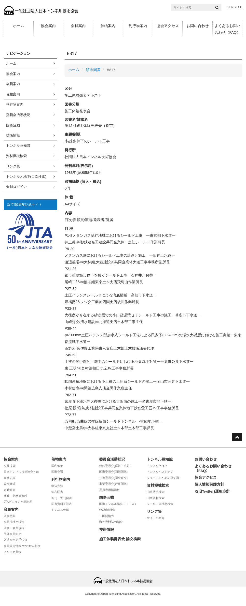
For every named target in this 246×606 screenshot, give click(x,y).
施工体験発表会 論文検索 (120, 539)
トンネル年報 (60, 510)
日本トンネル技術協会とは (21, 471)
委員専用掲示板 (109, 490)
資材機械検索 (16, 156)
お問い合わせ (198, 26)
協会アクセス (168, 26)
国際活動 (13, 125)
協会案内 (48, 26)
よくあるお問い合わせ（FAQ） (227, 29)
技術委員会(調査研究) (113, 478)
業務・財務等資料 (15, 496)
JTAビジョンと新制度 (18, 501)
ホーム (18, 26)
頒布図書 (93, 70)
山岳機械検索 (155, 492)
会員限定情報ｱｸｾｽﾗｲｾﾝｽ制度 (22, 546)
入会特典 (9, 516)
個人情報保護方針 (209, 484)
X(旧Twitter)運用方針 (212, 491)
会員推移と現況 (14, 522)
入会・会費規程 (14, 528)
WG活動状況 (107, 510)
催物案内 (108, 26)
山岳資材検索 (155, 498)
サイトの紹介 (155, 518)
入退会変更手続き (15, 540)
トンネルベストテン (160, 471)
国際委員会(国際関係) (113, 471)
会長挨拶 (9, 466)
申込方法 (57, 486)
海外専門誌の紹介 (111, 522)
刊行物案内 (138, 26)
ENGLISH (235, 7)
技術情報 (13, 135)
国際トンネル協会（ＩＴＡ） (118, 504)
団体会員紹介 (12, 534)
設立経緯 (9, 484)
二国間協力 (106, 516)
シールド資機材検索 (160, 504)
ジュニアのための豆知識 (163, 478)
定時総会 (9, 490)
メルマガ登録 (12, 552)
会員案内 (78, 26)
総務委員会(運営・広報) (115, 466)
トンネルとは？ (157, 466)
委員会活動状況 (18, 115)
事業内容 (9, 478)
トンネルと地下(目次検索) (26, 176)
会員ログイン (16, 187)
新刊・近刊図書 (61, 498)
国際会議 (57, 471)
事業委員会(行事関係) (113, 484)
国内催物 (57, 466)
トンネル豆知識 (18, 146)
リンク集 (13, 166)
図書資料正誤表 (61, 504)
